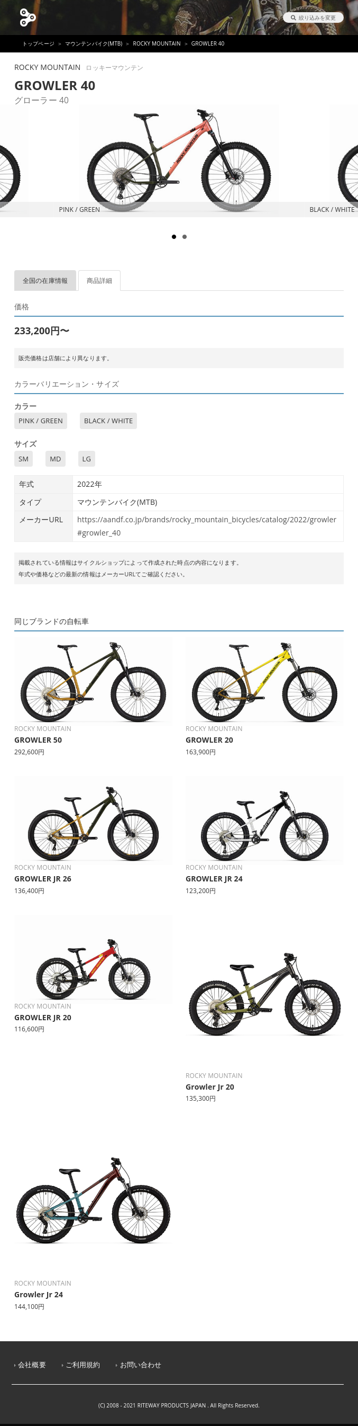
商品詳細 (100, 280)
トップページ (38, 43)
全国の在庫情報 (45, 280)
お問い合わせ (141, 1364)
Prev (13, 190)
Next (344, 190)
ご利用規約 (83, 1364)
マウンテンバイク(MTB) (94, 43)
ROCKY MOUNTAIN (157, 43)
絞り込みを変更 (313, 17)
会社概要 (32, 1364)
